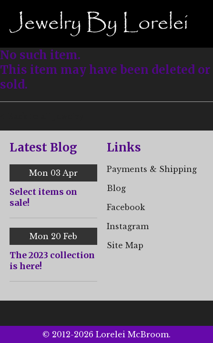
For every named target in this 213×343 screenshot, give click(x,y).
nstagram (129, 226)
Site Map (125, 245)
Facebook (126, 207)
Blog (116, 188)
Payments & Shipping (152, 169)
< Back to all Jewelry (42, 116)
